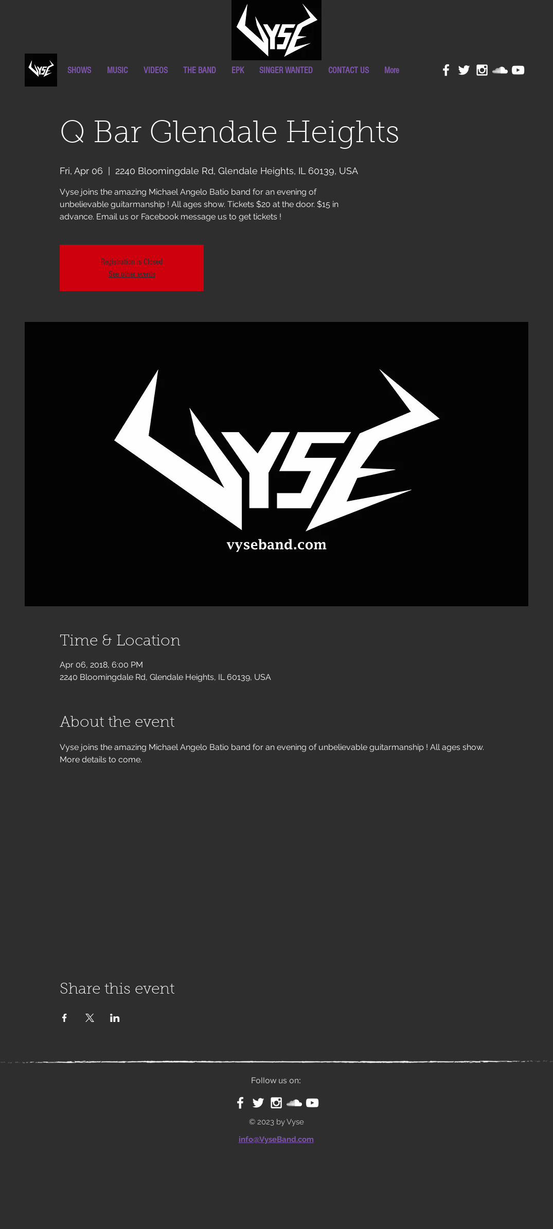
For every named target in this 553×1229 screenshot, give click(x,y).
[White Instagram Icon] (482, 70)
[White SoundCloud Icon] (500, 70)
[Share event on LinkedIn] (115, 1018)
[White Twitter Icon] (464, 70)
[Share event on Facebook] (64, 1018)
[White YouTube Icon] (518, 70)
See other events (132, 274)
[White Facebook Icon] (446, 70)
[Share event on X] (90, 1018)
